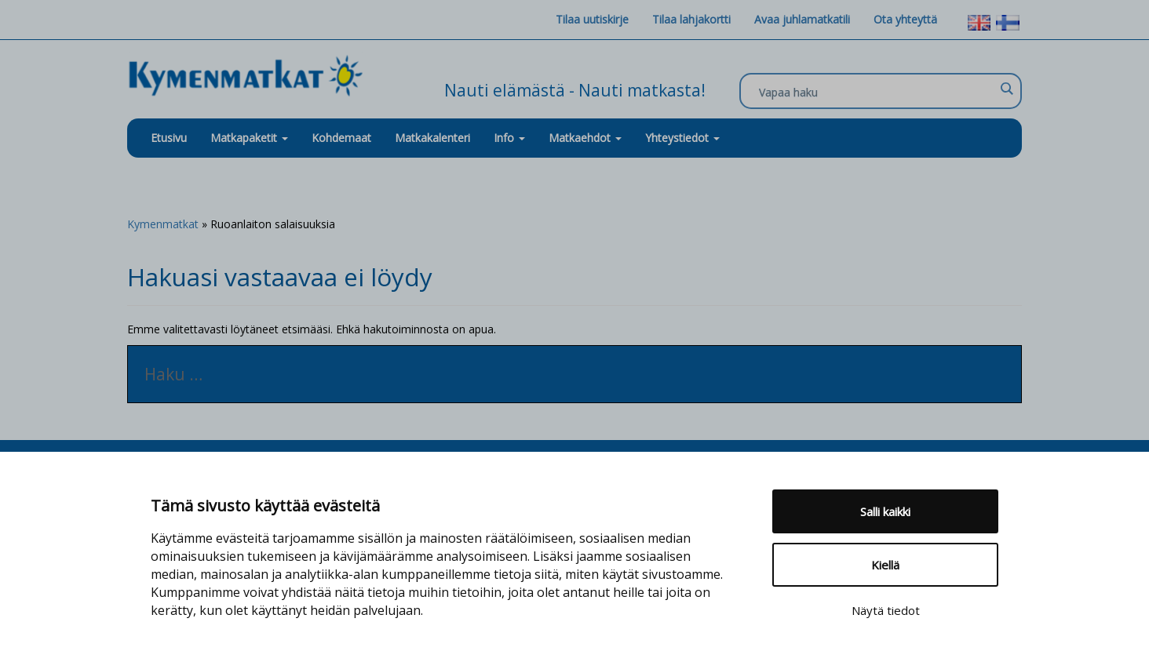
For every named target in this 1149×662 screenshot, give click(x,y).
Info (509, 137)
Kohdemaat (341, 137)
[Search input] (876, 92)
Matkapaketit (249, 137)
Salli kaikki (885, 511)
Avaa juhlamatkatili (802, 19)
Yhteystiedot (682, 137)
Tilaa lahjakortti (691, 19)
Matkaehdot (585, 137)
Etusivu (169, 137)
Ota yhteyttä (905, 19)
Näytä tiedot (886, 610)
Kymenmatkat (163, 223)
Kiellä (885, 565)
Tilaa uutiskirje (592, 19)
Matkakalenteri (432, 137)
